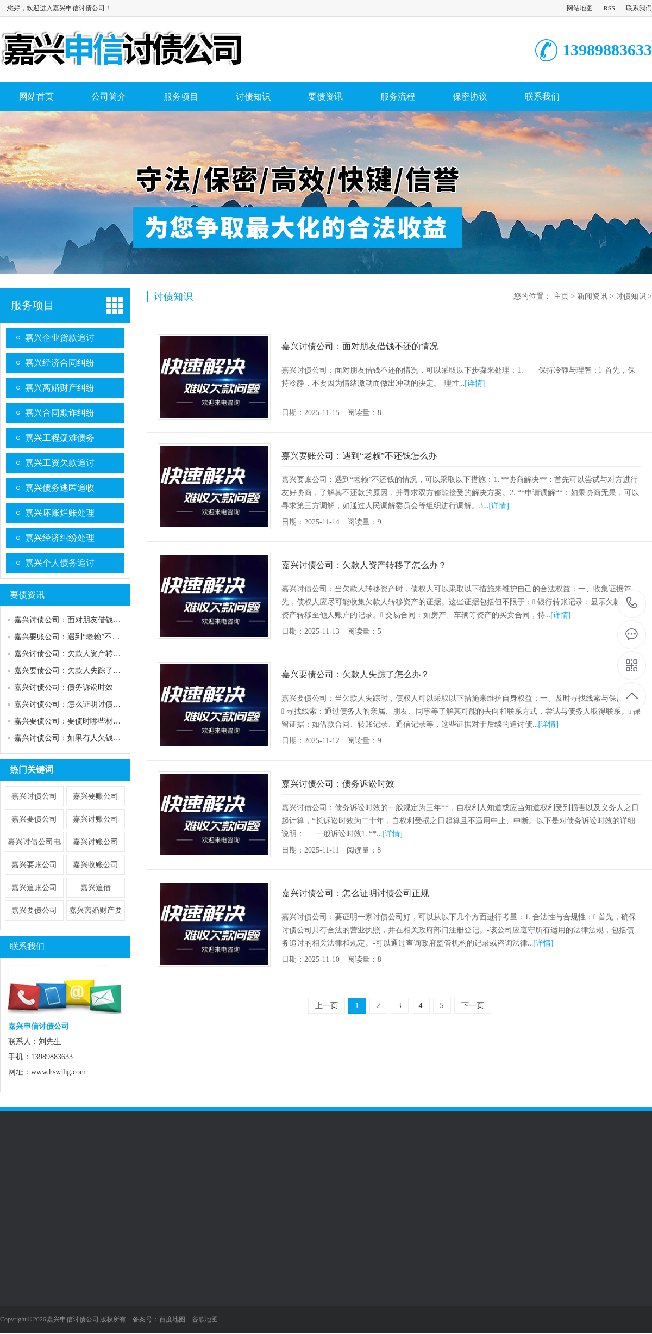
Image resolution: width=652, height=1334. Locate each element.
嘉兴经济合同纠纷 (60, 362)
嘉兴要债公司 (34, 819)
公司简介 (108, 96)
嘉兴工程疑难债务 (60, 437)
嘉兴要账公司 (95, 796)
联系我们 (639, 8)
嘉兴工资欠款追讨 (60, 462)
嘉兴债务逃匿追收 (60, 487)
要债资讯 (325, 96)
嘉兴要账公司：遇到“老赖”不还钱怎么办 (82, 637)
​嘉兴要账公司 (34, 865)
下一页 (472, 1006)
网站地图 (580, 8)
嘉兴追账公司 (34, 888)
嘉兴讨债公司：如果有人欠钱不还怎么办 (82, 738)
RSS (609, 8)
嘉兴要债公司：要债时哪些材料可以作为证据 (90, 721)
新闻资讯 (592, 296)
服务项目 (181, 96)
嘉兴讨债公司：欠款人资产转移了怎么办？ (86, 654)
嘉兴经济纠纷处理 (60, 537)
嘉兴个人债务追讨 (60, 562)
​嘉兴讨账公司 (95, 842)
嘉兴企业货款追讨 (60, 337)
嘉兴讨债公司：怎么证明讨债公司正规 (78, 704)
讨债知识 (253, 96)
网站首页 (36, 96)
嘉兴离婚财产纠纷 (60, 387)
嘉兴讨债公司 (34, 796)
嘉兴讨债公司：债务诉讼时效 (63, 687)
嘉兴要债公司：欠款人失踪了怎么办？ (78, 670)
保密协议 (470, 96)
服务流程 (397, 96)
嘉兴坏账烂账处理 (60, 512)
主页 (561, 296)
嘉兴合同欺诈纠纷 (60, 412)
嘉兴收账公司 (95, 865)
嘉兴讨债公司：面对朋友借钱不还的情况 (82, 620)
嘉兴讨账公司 (95, 819)
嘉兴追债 (95, 888)
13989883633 (632, 603)
